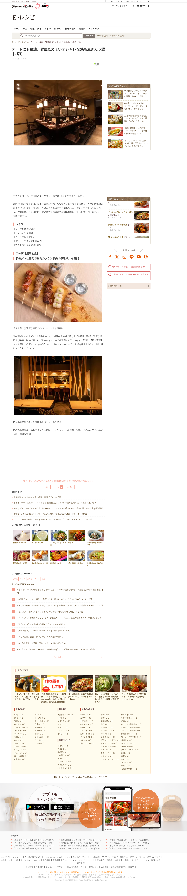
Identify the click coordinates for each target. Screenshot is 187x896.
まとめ (47, 28)
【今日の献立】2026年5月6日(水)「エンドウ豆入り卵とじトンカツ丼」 (138, 843)
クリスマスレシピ (65, 765)
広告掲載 (104, 867)
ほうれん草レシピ (21, 756)
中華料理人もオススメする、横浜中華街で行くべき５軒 (37, 497)
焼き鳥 (76, 536)
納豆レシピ (39, 734)
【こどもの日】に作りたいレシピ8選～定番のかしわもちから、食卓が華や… (136, 143)
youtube (139, 256)
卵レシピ (38, 715)
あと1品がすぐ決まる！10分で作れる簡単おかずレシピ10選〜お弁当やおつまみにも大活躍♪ (56, 649)
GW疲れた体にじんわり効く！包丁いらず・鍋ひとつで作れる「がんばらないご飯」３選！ (55, 599)
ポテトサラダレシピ (109, 746)
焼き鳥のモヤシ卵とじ (21, 557)
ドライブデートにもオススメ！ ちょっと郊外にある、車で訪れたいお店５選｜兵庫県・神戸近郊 (55, 503)
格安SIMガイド (153, 857)
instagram (124, 256)
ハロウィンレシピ (65, 762)
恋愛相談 (56, 860)
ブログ (115, 857)
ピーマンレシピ (20, 746)
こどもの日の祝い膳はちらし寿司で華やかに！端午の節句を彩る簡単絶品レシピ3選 (143, 845)
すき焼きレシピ (86, 731)
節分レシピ (62, 749)
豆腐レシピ (39, 724)
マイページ (93, 28)
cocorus (37, 860)
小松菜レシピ (19, 759)
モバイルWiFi (26, 860)
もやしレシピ (19, 743)
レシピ (81, 860)
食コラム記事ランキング (23, 584)
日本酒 (15, 579)
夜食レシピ (125, 766)
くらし (112, 1)
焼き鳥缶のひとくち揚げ (40, 558)
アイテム (106, 857)
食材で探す (104, 36)
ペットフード (136, 860)
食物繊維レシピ (127, 746)
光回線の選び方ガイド (34, 857)
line (131, 256)
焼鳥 (43, 579)
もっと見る (58, 657)
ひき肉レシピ (19, 724)
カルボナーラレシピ (109, 743)
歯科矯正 (118, 860)
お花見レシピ (63, 758)
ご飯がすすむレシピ (129, 769)
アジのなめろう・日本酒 (58, 538)
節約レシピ (125, 753)
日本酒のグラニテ (21, 536)
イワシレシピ (63, 734)
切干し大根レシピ (42, 737)
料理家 (82, 28)
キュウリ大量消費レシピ (131, 731)
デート (37, 579)
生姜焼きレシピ (86, 721)
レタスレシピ (63, 724)
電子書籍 (81, 863)
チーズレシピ (40, 718)
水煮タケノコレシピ (65, 715)
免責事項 (132, 867)
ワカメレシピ (40, 740)
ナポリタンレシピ (108, 737)
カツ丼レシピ (85, 718)
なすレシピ (18, 740)
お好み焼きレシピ (87, 734)
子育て (105, 1)
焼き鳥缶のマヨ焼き (76, 557)
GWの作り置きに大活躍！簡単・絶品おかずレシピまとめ (41, 643)
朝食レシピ (125, 759)
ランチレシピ (126, 762)
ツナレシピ (39, 743)
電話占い (124, 857)
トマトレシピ (63, 727)
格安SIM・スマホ (137, 857)
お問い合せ (93, 867)
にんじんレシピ (20, 750)
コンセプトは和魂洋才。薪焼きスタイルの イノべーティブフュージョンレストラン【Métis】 (53, 519)
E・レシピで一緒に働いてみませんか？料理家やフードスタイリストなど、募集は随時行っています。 (81, 872)
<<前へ (46, 487)
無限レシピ (125, 756)
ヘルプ (83, 867)
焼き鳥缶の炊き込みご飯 (95, 558)
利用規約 (39, 867)
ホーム (17, 28)
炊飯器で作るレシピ (129, 734)
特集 (32, 28)
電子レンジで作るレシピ (131, 737)
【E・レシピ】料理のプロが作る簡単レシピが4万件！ (81, 777)
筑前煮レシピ (85, 727)
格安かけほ (13, 860)
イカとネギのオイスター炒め (120, 213)
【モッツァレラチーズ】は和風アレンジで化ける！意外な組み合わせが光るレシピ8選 (49, 840)
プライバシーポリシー (55, 867)
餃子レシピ (105, 718)
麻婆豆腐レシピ (107, 721)
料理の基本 (70, 28)
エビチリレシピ (107, 727)
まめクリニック (63, 857)
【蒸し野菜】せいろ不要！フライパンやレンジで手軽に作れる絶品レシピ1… (135, 130)
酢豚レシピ (105, 715)
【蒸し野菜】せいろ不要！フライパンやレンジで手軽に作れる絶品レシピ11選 (50, 612)
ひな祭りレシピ (64, 755)
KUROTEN (17, 857)
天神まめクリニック (81, 857)
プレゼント (134, 1)
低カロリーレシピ (128, 743)
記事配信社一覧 (115, 286)
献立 (25, 28)
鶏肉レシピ (18, 721)
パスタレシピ (106, 734)
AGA (147, 860)
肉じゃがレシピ (86, 724)
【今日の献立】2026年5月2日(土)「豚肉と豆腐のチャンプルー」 (44, 631)
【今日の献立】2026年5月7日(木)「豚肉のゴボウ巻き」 (40, 637)
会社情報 (29, 867)
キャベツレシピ (20, 734)
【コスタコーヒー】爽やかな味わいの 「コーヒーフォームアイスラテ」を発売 (46, 848)
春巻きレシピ (106, 724)
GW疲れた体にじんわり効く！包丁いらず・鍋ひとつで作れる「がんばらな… (135, 106)
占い (127, 1)
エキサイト (145, 6)
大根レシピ (18, 737)
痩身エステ (156, 860)
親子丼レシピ (85, 715)
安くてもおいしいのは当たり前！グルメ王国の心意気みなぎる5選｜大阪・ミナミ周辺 (50, 514)
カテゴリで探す (118, 36)
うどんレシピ (85, 740)
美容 (127, 860)
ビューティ (120, 1)
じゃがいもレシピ (21, 727)
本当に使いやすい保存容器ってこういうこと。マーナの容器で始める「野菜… (135, 93)
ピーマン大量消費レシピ (131, 727)
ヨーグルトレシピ (42, 721)
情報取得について (118, 867)
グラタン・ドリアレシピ (110, 740)
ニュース (90, 860)
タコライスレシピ (108, 753)
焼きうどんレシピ (87, 743)
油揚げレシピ (40, 731)
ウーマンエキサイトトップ (123, 6)
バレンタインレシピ (65, 768)
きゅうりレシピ (20, 753)
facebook (110, 256)
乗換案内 (100, 860)
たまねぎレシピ (20, 731)
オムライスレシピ (108, 731)
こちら (111, 877)
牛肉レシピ (18, 715)
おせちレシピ (63, 746)
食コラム (58, 28)
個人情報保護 (72, 867)
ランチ (22, 579)
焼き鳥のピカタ (58, 557)
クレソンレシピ (64, 731)
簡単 (39, 28)
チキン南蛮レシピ (87, 737)
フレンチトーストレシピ (110, 759)
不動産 (109, 860)
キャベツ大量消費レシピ (131, 724)
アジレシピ (62, 718)
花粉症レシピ (63, 752)
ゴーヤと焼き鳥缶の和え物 (95, 538)
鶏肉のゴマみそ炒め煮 (117, 225)
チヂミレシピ (106, 750)
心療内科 (96, 857)
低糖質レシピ (126, 740)
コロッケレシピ (107, 756)
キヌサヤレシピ (64, 721)
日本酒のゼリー (40, 536)
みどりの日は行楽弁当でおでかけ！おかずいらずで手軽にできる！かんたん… (135, 118)
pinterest (146, 256)
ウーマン (72, 860)
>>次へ (70, 487)
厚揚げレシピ (40, 727)
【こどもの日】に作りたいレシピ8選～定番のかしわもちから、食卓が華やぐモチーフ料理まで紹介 (59, 618)
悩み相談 (46, 860)
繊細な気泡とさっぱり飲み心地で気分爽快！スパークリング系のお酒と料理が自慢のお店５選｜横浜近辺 (58, 508)
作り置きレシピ (127, 715)
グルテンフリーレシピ (130, 750)
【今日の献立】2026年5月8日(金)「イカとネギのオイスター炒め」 (41, 845)
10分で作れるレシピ (129, 718)
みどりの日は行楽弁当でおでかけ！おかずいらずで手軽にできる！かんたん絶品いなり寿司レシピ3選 (60, 605)
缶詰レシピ (125, 721)
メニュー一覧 (145, 1)
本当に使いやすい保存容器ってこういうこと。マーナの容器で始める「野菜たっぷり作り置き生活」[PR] (60, 591)
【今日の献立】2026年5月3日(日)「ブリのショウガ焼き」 (41, 624)
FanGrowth (50, 857)
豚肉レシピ (18, 718)
